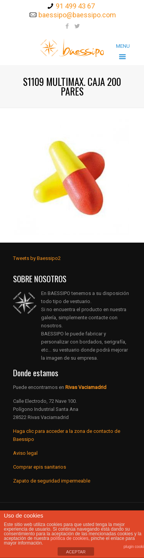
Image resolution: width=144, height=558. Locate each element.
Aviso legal (25, 453)
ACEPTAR (76, 552)
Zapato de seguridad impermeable (51, 481)
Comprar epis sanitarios (39, 467)
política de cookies (69, 538)
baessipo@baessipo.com (77, 15)
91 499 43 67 (75, 6)
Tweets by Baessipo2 (37, 258)
